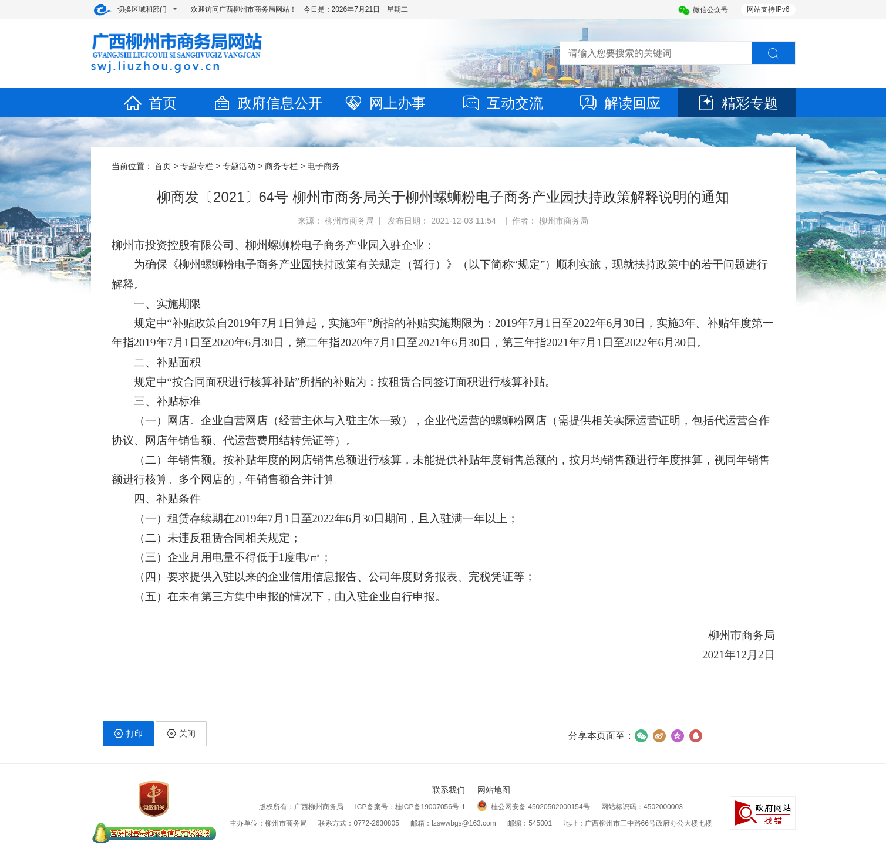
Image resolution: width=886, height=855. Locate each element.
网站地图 (493, 790)
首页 (150, 103)
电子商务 (323, 166)
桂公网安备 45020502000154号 (533, 807)
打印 (128, 733)
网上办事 (384, 103)
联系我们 (448, 790)
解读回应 (619, 103)
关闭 (181, 733)
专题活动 (239, 166)
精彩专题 (737, 103)
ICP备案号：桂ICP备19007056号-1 (410, 807)
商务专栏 (281, 166)
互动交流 (502, 103)
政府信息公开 (267, 103)
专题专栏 (196, 166)
